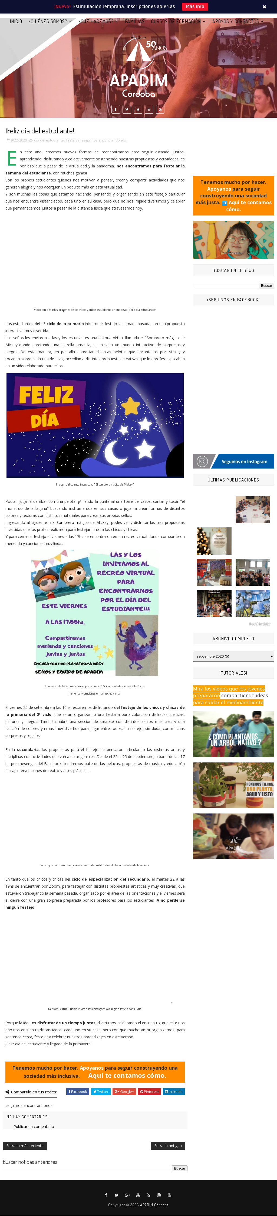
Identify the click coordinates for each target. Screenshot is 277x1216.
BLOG (136, 38)
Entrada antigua (168, 1145)
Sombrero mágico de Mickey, (83, 522)
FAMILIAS (135, 21)
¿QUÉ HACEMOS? (96, 21)
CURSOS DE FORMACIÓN (176, 21)
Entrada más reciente (25, 1145)
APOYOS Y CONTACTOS (235, 21)
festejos (73, 140)
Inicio (16, 21)
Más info (195, 6)
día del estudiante (49, 140)
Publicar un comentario (34, 1126)
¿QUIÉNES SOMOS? (48, 21)
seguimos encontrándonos (104, 140)
